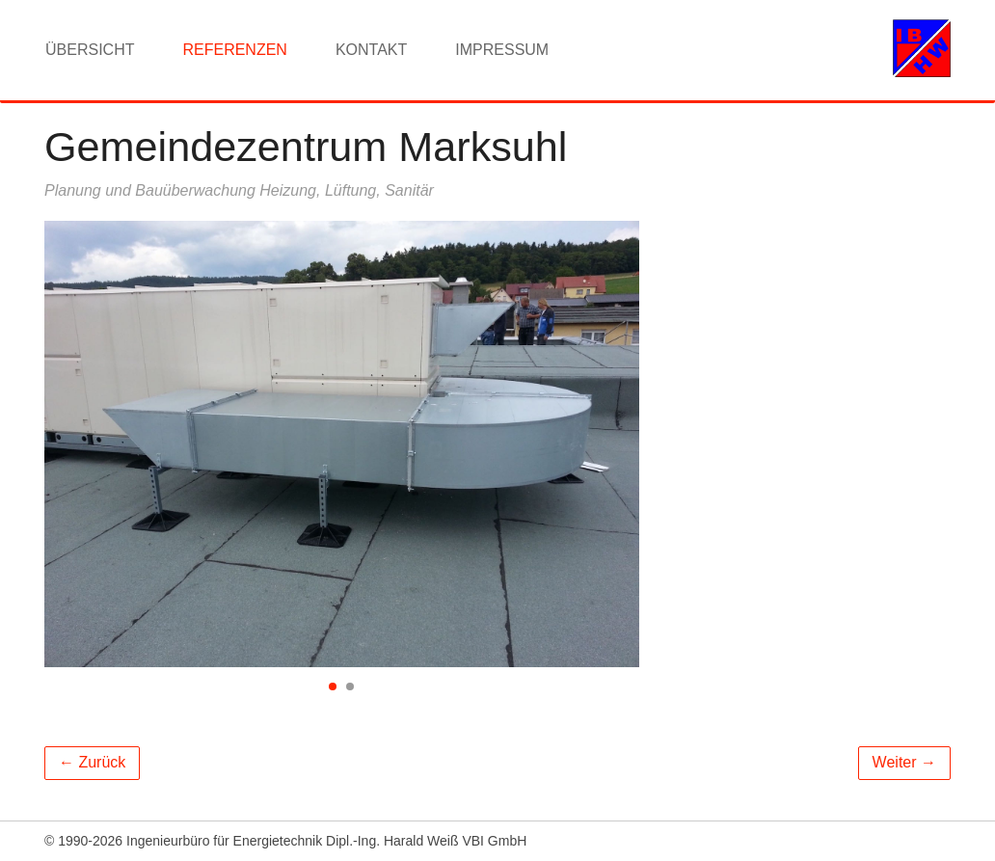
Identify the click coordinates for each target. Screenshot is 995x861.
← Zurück (92, 762)
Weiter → (904, 762)
